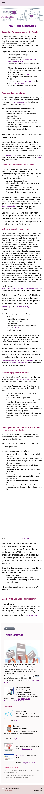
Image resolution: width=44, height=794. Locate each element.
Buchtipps (19, 755)
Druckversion (7, 788)
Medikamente (20, 83)
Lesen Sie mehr (31, 615)
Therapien (27, 81)
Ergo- (8, 328)
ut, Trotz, (13, 739)
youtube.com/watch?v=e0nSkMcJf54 (18, 539)
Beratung (6, 306)
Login (40, 788)
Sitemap (16, 788)
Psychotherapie (20, 328)
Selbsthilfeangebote (9, 155)
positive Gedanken (23, 379)
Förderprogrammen (11, 360)
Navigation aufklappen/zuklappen (22, 3)
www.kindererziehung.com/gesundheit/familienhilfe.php (22, 288)
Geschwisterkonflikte (15, 61)
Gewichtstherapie (27, 749)
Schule (26, 74)
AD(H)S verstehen (29, 763)
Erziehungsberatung (9, 206)
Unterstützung (19, 102)
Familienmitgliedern (29, 59)
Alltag (40, 157)
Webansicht (38, 790)
